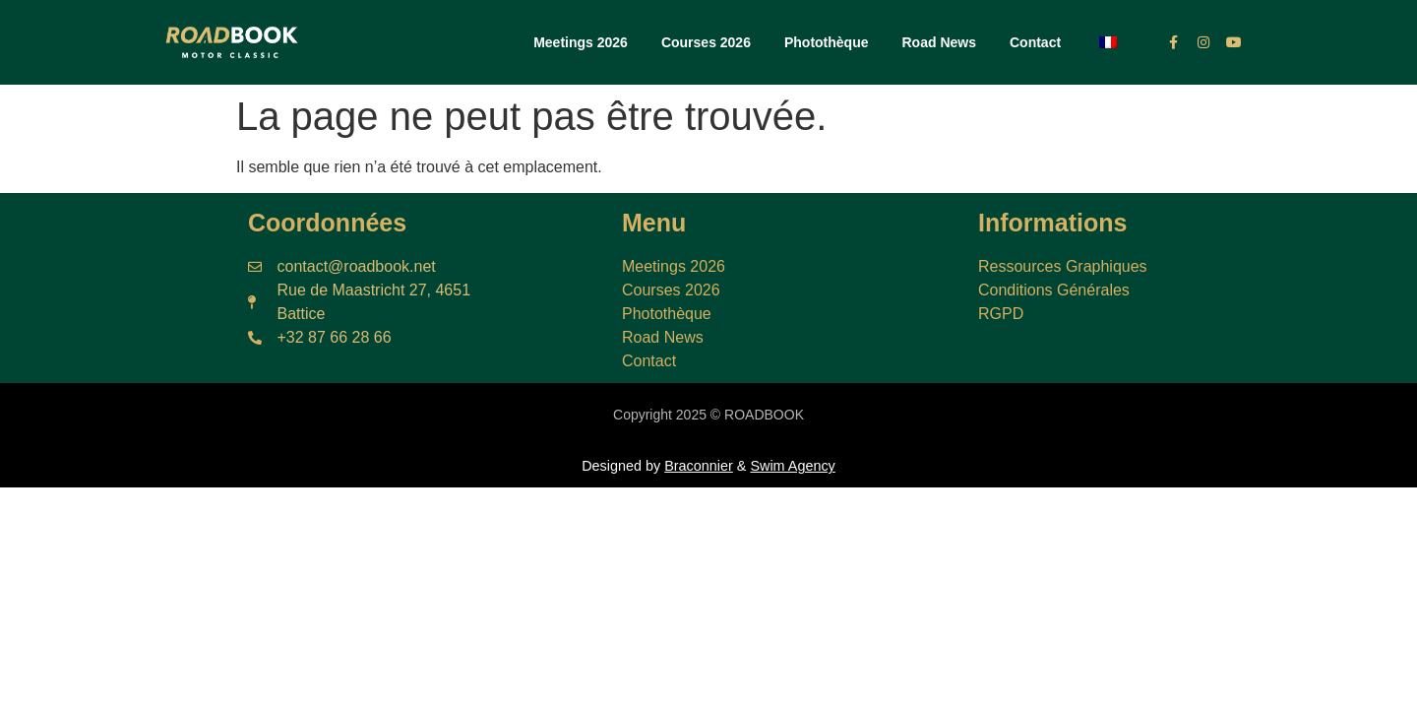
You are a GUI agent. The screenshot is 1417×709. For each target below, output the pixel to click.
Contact (1035, 42)
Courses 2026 (706, 42)
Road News (939, 42)
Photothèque (826, 42)
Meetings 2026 (580, 42)
